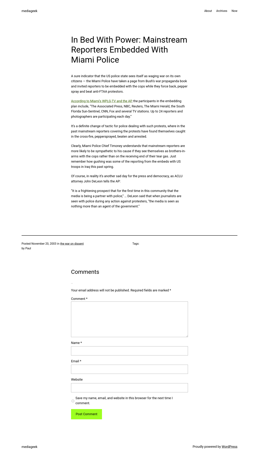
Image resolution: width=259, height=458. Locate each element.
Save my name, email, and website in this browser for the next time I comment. (124, 400)
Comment (79, 299)
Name (76, 343)
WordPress (229, 446)
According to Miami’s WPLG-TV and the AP (101, 101)
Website (77, 379)
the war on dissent (72, 243)
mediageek (29, 11)
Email (76, 361)
